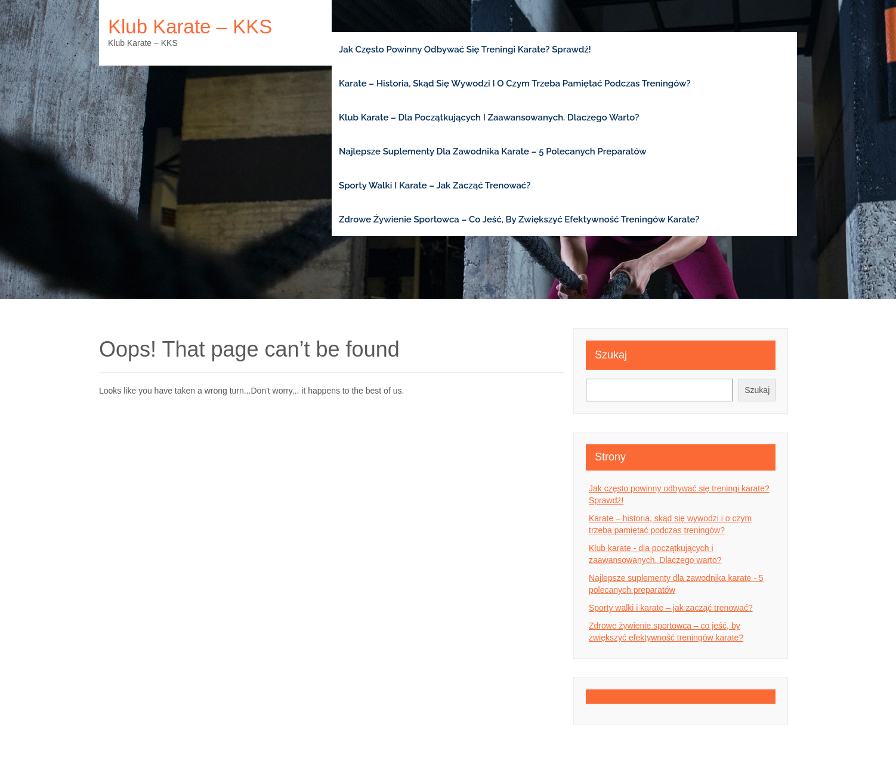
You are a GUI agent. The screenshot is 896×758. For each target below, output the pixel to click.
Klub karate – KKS (190, 27)
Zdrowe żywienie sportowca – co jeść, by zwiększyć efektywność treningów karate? (519, 219)
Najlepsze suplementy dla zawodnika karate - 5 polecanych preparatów (676, 584)
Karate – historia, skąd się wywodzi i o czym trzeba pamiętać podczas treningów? (515, 83)
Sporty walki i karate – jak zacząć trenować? (434, 185)
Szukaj (611, 355)
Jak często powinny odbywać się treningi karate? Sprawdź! (465, 49)
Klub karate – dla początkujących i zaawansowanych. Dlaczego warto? (489, 117)
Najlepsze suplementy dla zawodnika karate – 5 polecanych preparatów (493, 151)
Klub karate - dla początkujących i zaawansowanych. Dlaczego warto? (655, 554)
